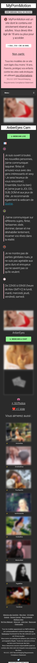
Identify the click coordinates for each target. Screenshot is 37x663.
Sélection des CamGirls (10, 615)
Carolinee (19, 607)
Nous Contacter (27, 617)
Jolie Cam (24, 622)
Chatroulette (19, 624)
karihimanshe (19, 513)
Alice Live (17, 622)
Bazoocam (32, 622)
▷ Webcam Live (18, 136)
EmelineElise (19, 467)
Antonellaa (19, 443)
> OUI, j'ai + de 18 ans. (18, 46)
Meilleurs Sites (18, 620)
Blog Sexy (23, 615)
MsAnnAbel (19, 560)
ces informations (23, 75)
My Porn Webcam (7, 622)
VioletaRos (19, 537)
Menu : (7, 93)
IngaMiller (19, 583)
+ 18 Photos (18, 403)
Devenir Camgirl (15, 617)
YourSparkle (19, 490)
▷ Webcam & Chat (18, 339)
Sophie (9, 203)
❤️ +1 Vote (18, 409)
